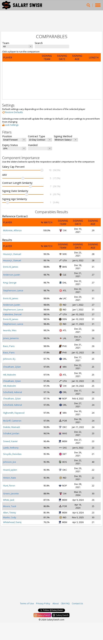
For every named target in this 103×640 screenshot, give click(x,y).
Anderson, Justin (11, 274)
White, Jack (8, 499)
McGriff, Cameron (12, 420)
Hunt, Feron (9, 485)
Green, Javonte (11, 493)
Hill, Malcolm (9, 374)
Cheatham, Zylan (12, 366)
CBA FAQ (65, 603)
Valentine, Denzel (12, 314)
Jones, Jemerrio (11, 338)
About (55, 603)
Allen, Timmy (9, 512)
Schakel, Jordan (11, 433)
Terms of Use (27, 603)
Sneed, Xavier (10, 441)
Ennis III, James (10, 266)
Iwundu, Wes (10, 330)
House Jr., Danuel (12, 254)
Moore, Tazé (9, 506)
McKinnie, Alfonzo (12, 230)
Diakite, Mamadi (11, 427)
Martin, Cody (9, 517)
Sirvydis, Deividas (12, 454)
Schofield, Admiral (12, 392)
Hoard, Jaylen (10, 469)
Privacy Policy (43, 603)
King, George (10, 282)
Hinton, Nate (9, 477)
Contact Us (77, 603)
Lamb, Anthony (11, 447)
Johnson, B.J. (9, 358)
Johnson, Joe (9, 461)
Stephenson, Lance (13, 290)
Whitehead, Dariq (12, 522)
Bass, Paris (9, 346)
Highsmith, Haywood (13, 412)
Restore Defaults (12, 112)
